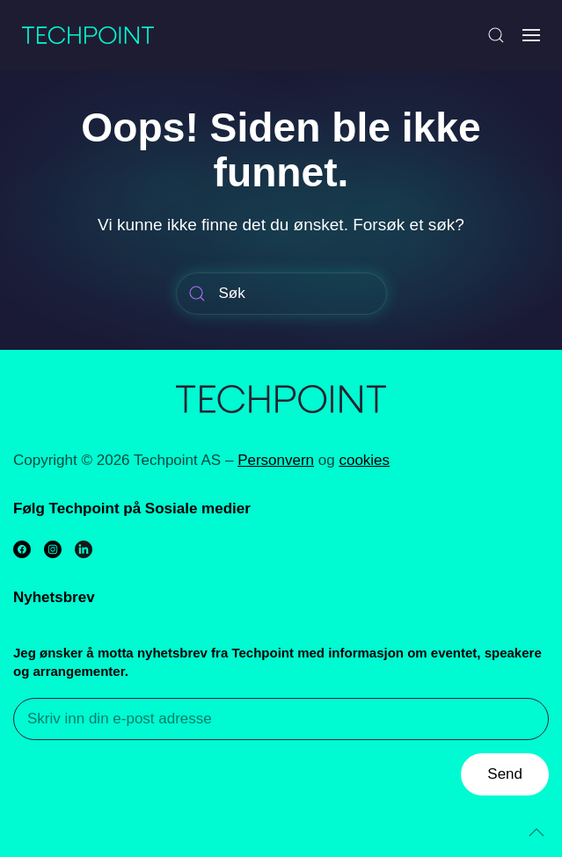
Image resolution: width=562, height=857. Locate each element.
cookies (364, 460)
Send (504, 774)
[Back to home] (88, 35)
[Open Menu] (531, 35)
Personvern (275, 460)
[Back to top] (536, 832)
